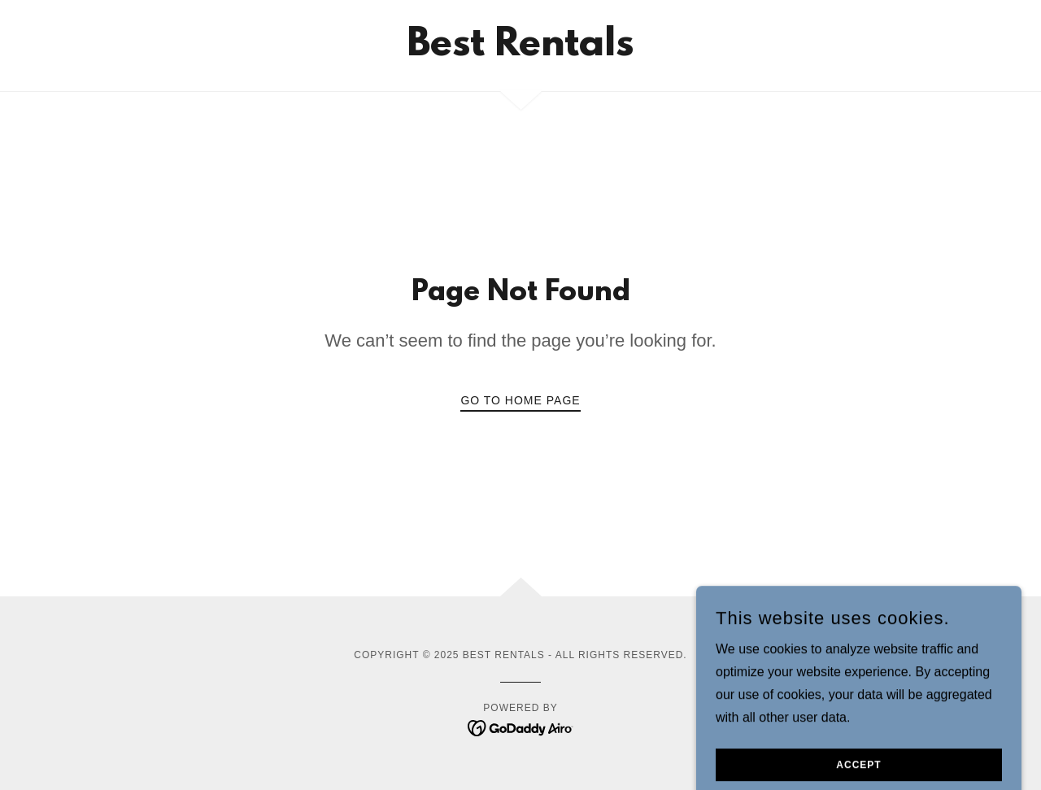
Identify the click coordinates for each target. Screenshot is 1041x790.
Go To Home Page (520, 400)
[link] (520, 51)
